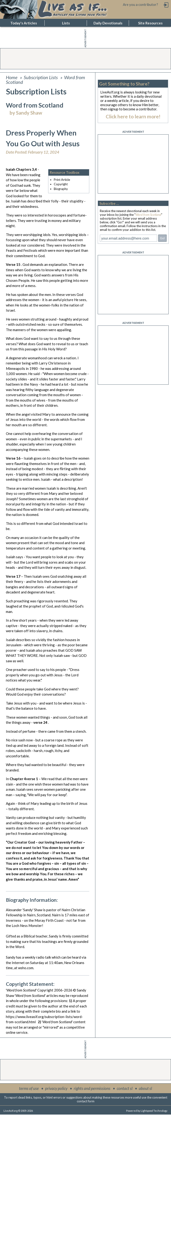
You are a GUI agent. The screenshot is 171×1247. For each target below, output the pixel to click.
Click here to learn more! (133, 116)
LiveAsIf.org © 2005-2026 (18, 1110)
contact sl (124, 1088)
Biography (61, 189)
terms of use (29, 1088)
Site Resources (150, 23)
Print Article (62, 180)
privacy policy (56, 1088)
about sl (145, 1088)
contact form (85, 1101)
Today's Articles (23, 23)
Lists (66, 23)
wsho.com (25, 968)
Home (11, 77)
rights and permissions (92, 1088)
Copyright (61, 184)
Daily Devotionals (107, 23)
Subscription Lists (41, 77)
